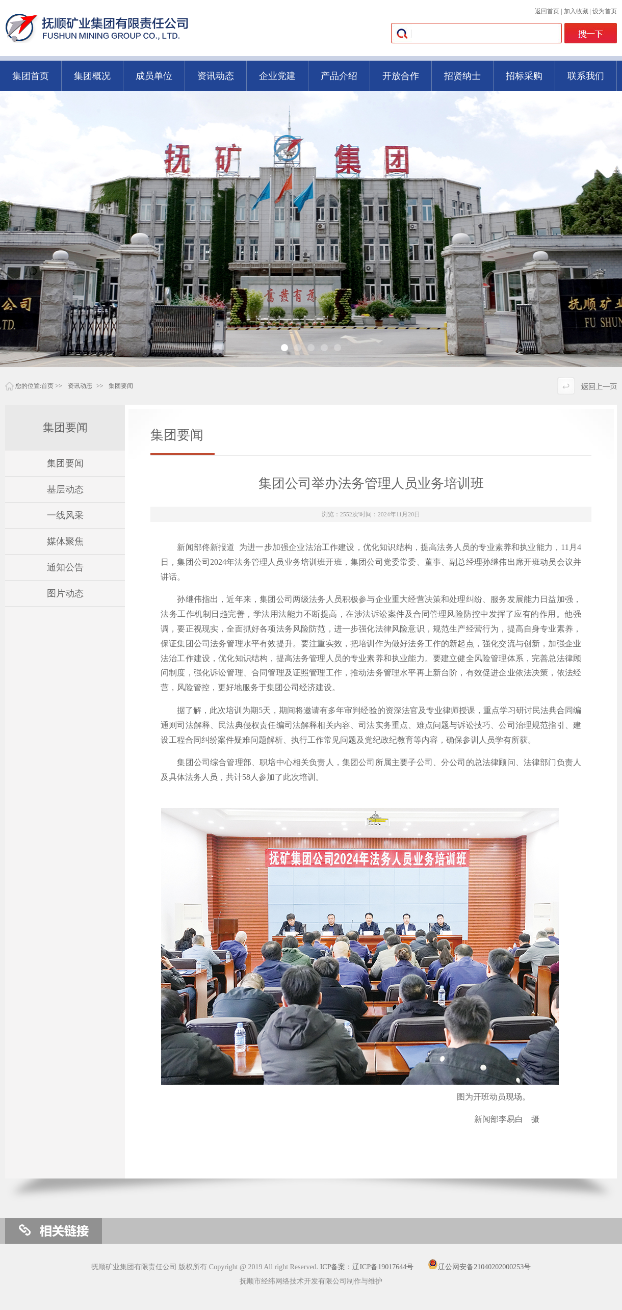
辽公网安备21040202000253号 (479, 1267)
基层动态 (65, 489)
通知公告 (65, 567)
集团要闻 (121, 385)
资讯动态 (80, 385)
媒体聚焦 (65, 541)
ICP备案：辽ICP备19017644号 (367, 1267)
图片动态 (65, 593)
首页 (47, 385)
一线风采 (65, 515)
